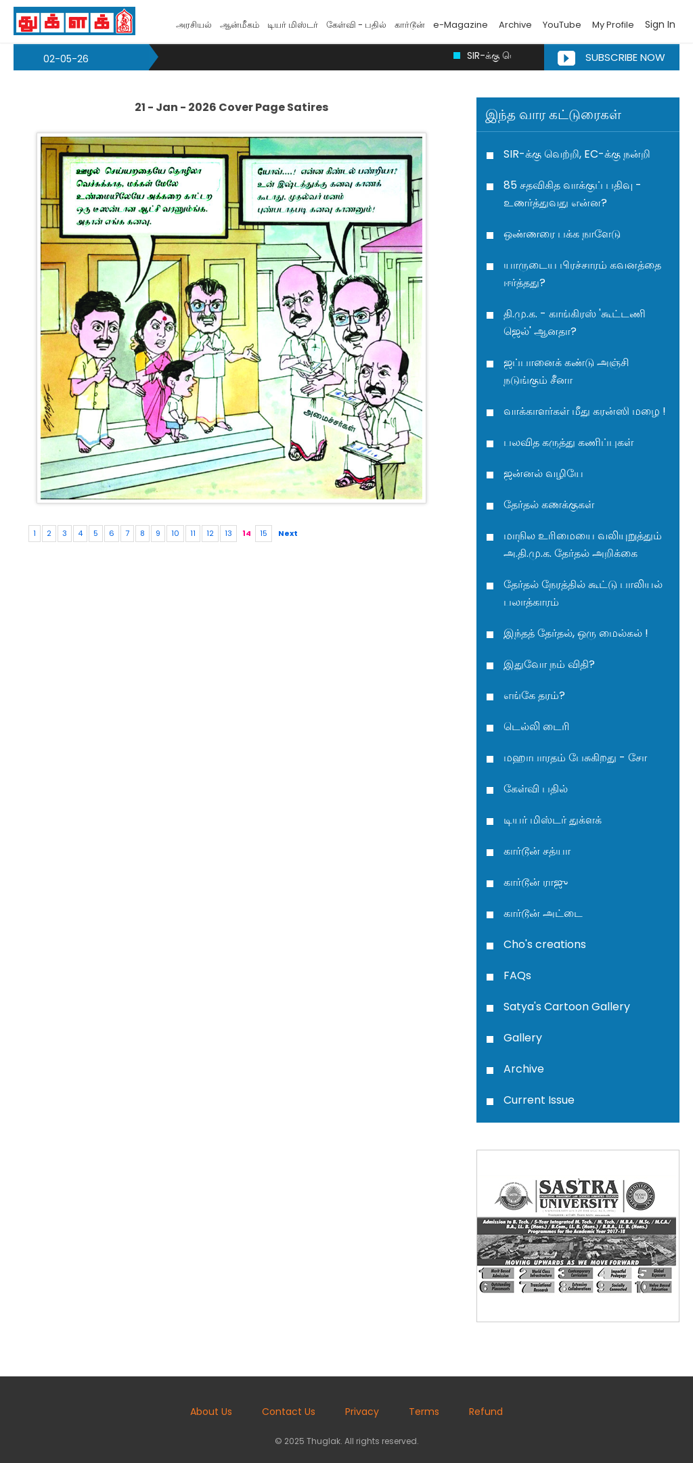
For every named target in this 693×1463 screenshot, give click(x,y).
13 (228, 533)
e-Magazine (460, 24)
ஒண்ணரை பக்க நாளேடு (562, 234)
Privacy (362, 1411)
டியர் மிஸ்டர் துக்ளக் (553, 820)
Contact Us (288, 1411)
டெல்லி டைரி (537, 726)
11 (193, 533)
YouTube (562, 24)
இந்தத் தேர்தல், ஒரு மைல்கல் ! (576, 633)
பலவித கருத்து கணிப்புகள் (568, 442)
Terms (424, 1411)
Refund (486, 1411)
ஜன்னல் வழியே (543, 473)
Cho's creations (545, 944)
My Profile (613, 24)
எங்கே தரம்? (534, 695)
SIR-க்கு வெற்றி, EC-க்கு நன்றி (577, 154)
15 (263, 533)
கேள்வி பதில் (536, 788)
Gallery (523, 1037)
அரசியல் (194, 24)
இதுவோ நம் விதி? (549, 664)
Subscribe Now (611, 57)
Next (288, 533)
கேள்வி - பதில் (356, 24)
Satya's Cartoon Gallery (567, 1006)
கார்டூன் (410, 24)
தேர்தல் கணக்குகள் (549, 504)
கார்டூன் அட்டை (543, 913)
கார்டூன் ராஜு (536, 882)
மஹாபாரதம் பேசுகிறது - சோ (575, 757)
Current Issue (539, 1100)
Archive (515, 24)
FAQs (517, 975)
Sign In (660, 24)
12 (210, 533)
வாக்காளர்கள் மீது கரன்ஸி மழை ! (585, 411)
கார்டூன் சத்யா (537, 851)
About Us (211, 1411)
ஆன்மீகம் (239, 24)
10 (175, 533)
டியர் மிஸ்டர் (292, 24)
